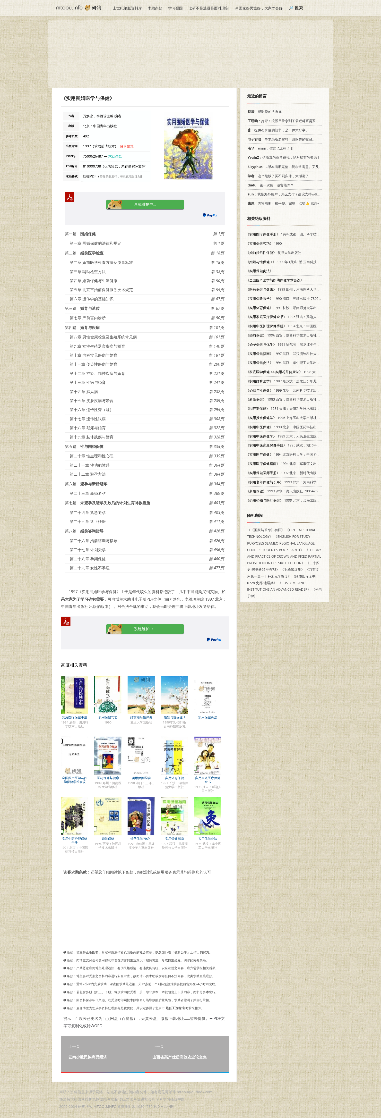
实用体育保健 (174, 778)
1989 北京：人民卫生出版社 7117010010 (293, 436)
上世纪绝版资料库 (127, 8)
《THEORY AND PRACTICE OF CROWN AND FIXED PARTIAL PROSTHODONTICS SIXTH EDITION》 (284, 556)
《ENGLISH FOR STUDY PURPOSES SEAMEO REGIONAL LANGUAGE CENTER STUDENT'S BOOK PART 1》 (281, 543)
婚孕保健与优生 (141, 838)
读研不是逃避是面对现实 (209, 8)
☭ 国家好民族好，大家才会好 (259, 8)
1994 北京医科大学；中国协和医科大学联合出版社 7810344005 (308, 454)
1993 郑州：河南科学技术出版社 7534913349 (300, 482)
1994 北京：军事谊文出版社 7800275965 (295, 463)
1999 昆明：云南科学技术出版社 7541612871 (295, 390)
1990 (264, 243)
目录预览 (127, 146)
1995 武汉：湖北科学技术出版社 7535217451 (301, 445)
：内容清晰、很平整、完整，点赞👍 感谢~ (282, 203)
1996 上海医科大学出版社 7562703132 (291, 417)
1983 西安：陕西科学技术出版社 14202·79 (289, 399)
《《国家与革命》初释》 (266, 530)
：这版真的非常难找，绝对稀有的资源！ (283, 157)
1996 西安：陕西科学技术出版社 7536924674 (291, 335)
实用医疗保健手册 (74, 717)
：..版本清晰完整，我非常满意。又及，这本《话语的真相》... (300, 166)
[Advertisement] (190, 54)
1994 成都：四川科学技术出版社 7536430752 (298, 234)
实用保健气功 (107, 717)
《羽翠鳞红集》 (292, 569)
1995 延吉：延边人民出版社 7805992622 (298, 316)
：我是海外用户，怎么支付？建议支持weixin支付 (287, 194)
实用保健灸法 (207, 717)
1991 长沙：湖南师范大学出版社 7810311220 (295, 307)
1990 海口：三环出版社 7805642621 (288, 298)
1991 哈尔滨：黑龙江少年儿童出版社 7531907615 (300, 344)
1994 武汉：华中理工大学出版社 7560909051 (295, 362)
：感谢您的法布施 (264, 111)
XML (161, 1106)
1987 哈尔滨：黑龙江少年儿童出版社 (288, 381)
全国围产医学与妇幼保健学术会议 (74, 780)
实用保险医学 (141, 778)
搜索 (299, 8)
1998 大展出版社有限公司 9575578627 (304, 372)
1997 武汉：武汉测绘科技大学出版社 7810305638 (298, 353)
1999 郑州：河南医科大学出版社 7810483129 (296, 289)
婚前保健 (108, 838)
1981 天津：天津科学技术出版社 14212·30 (291, 408)
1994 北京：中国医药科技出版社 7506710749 (301, 326)
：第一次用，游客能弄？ (270, 185)
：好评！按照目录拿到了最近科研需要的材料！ (287, 120)
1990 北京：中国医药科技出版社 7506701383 (295, 427)
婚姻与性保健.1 (174, 717)
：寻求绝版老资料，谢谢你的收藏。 (281, 139)
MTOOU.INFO (105, 1106)
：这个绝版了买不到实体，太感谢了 (277, 176)
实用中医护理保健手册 (74, 840)
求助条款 (155, 8)
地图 (170, 1106)
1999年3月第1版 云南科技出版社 (286, 262)
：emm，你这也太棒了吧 (269, 148)
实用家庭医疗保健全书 (207, 780)
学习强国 (175, 8)
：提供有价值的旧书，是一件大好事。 (277, 130)
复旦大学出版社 (273, 252)
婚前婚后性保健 (141, 717)
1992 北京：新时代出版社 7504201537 (293, 473)
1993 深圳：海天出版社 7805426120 (284, 491)
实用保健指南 (174, 838)
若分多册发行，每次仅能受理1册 (121, 176)
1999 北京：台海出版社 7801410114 (293, 500)
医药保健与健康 (108, 778)
